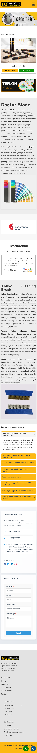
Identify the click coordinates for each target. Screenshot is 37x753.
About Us (4, 684)
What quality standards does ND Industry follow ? (18, 498)
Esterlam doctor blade (12, 729)
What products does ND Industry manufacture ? (18, 434)
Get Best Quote (11, 70)
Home (3, 681)
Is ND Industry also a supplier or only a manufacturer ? (18, 456)
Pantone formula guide (13, 705)
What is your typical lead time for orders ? (18, 491)
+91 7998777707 (13, 538)
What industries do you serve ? (18, 477)
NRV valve (7, 726)
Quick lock (8, 711)
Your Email (10, 595)
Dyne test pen (19, 65)
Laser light (8, 714)
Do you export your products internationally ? (18, 463)
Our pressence (6, 691)
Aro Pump (8, 735)
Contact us (5, 694)
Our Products (6, 687)
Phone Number (11, 605)
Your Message (11, 614)
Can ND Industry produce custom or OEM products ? (18, 484)
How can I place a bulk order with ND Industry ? (18, 470)
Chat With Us (27, 70)
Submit (18, 633)
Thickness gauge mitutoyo (14, 732)
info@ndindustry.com (15, 531)
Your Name (10, 586)
